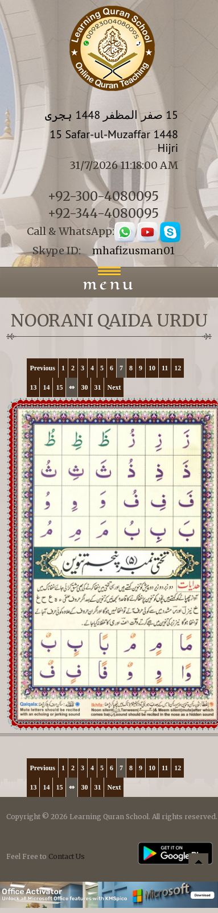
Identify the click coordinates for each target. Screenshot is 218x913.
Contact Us (66, 856)
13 (33, 387)
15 (59, 387)
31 (97, 387)
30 (84, 387)
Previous (42, 368)
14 (46, 387)
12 (177, 368)
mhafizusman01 (133, 250)
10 (152, 368)
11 (165, 368)
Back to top (198, 865)
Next (114, 387)
